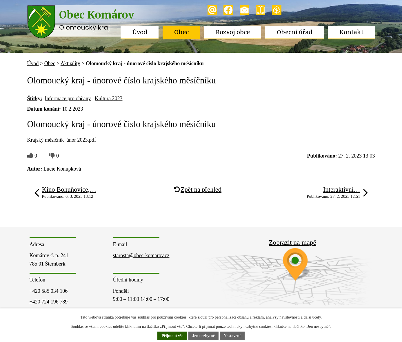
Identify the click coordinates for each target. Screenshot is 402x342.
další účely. (312, 317)
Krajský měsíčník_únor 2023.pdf (61, 140)
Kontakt (351, 32)
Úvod (139, 32)
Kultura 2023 (108, 98)
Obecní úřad (294, 32)
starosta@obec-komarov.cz (141, 255)
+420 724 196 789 (49, 302)
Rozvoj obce (233, 32)
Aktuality (70, 63)
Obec (181, 32)
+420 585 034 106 (49, 291)
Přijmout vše (172, 336)
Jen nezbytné (203, 336)
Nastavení (232, 336)
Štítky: (34, 98)
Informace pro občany (68, 98)
